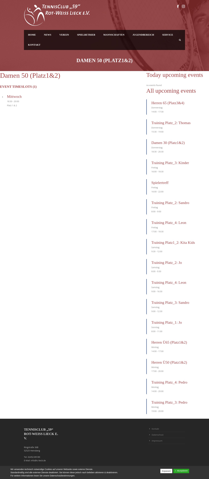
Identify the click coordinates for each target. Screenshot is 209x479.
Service (167, 34)
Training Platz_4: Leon (168, 223)
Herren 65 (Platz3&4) (167, 103)
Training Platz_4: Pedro (169, 382)
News (47, 34)
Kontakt (34, 44)
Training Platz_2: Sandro (170, 203)
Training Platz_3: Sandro (170, 302)
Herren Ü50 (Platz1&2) (169, 362)
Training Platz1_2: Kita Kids (173, 242)
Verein (64, 34)
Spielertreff (160, 183)
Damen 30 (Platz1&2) (168, 143)
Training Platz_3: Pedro (169, 402)
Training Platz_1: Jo (166, 322)
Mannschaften (113, 34)
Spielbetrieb (86, 34)
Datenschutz (157, 434)
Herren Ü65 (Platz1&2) (169, 342)
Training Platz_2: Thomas (171, 123)
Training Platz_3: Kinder (170, 163)
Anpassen (166, 471)
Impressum (157, 440)
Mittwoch (14, 96)
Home (32, 34)
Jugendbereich (143, 34)
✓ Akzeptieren (181, 471)
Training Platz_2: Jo (166, 262)
